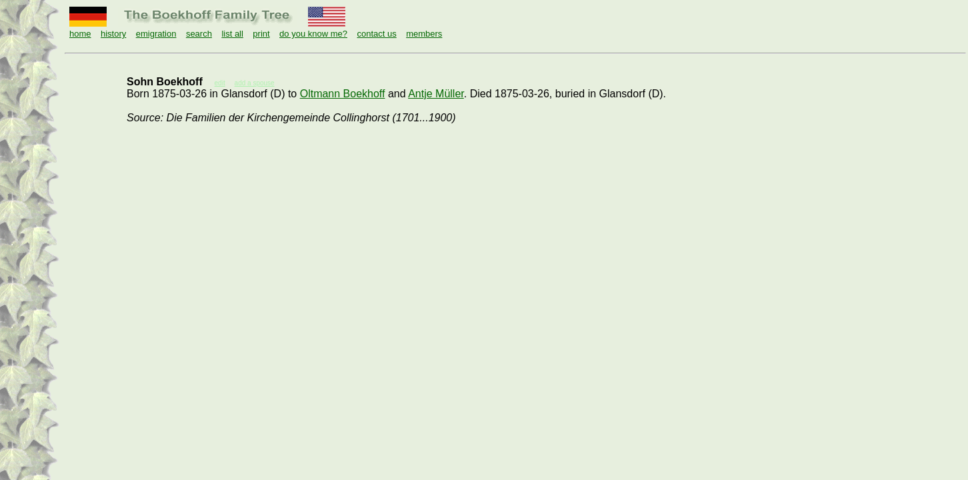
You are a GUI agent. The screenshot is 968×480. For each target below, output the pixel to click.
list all (232, 34)
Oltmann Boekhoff (342, 93)
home (80, 34)
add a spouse (255, 83)
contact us (376, 34)
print (261, 34)
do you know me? (313, 34)
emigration (156, 34)
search (199, 34)
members (424, 34)
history (113, 34)
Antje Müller (436, 93)
